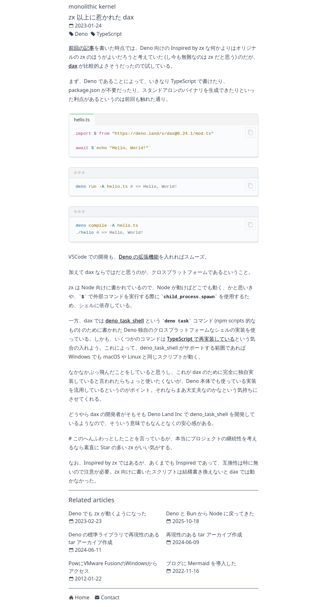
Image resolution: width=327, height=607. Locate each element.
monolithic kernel (92, 6)
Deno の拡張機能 (139, 256)
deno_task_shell (124, 320)
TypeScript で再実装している (201, 338)
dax (73, 65)
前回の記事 (81, 47)
